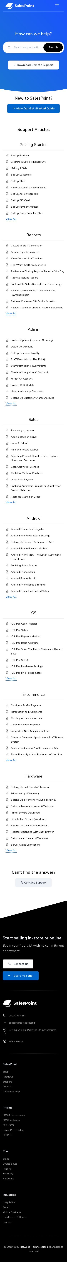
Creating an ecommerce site (27, 718)
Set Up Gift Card (20, 200)
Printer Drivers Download (25, 812)
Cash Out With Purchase (25, 467)
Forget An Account (21, 378)
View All (11, 219)
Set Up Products (20, 155)
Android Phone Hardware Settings (30, 535)
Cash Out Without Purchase (27, 473)
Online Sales (10, 1163)
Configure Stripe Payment (25, 724)
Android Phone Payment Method (29, 548)
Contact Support (33, 883)
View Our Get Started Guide (33, 109)
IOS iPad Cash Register (24, 623)
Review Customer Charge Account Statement (37, 307)
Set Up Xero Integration (24, 194)
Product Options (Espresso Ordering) (32, 340)
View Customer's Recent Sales (28, 187)
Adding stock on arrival (24, 437)
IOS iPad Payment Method (25, 636)
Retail (6, 1207)
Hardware (8, 1178)
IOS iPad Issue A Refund (25, 643)
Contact (7, 1086)
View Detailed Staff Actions (27, 258)
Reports (7, 1168)
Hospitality (9, 1202)
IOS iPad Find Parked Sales (26, 673)
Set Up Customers (21, 174)
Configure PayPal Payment (26, 705)
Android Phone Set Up (23, 578)
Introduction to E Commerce (26, 712)
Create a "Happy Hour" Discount (29, 372)
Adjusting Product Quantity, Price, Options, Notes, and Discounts (35, 458)
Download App (11, 1091)
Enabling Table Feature (24, 565)
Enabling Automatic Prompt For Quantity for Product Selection (36, 488)
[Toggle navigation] (56, 6)
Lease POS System (13, 1130)
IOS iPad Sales (19, 630)
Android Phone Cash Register (27, 529)
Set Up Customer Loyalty (25, 353)
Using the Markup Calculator (27, 391)
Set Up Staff (18, 181)
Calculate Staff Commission (26, 245)
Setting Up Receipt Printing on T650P (32, 542)
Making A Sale (19, 168)
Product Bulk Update (22, 385)
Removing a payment (23, 430)
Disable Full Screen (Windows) (28, 819)
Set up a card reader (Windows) (29, 838)
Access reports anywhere (25, 252)
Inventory (8, 1173)
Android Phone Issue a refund (28, 584)
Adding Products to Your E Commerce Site (35, 748)
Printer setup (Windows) (25, 793)
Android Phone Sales (23, 572)
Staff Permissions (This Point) (28, 359)
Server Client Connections (26, 844)
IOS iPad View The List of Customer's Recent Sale (36, 651)
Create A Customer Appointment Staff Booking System (37, 739)
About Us (8, 1076)
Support (7, 1081)
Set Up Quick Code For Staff (27, 213)
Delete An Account (22, 346)
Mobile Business (12, 1212)
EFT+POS (8, 1125)
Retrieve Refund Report (24, 277)
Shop (6, 1071)
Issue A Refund (19, 443)
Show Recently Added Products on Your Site (36, 754)
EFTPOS (7, 1135)
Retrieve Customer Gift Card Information (33, 301)
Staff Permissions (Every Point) (28, 366)
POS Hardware (11, 1120)
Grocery (7, 1222)
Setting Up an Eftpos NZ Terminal (30, 787)
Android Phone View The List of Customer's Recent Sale (36, 557)
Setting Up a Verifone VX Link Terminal (33, 800)
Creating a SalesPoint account (28, 162)
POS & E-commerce (14, 1115)
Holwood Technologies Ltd (35, 1247)
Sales (6, 1158)
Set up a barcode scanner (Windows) (32, 806)
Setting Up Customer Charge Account (32, 398)
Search (53, 47)
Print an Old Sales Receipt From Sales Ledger (37, 284)
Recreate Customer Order (25, 496)
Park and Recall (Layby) (24, 449)
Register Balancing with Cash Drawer (32, 832)
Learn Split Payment (22, 479)
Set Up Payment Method (25, 206)
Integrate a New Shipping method (30, 731)
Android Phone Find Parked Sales (30, 591)
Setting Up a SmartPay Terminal (29, 825)
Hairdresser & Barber (15, 1217)
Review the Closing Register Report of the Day (37, 271)
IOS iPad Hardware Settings (27, 666)
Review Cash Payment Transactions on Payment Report (33, 293)
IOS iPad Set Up (20, 660)
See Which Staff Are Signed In (28, 265)
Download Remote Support (33, 65)
